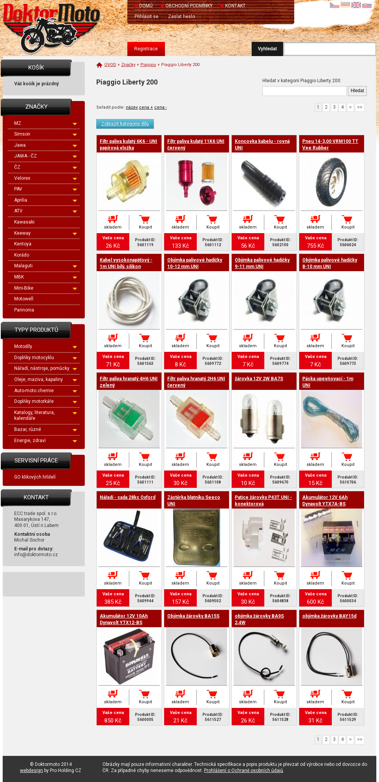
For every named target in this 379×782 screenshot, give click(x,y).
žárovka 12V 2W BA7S (259, 378)
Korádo (21, 255)
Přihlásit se (146, 16)
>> (360, 107)
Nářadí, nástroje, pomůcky (45, 368)
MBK (45, 277)
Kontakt (235, 5)
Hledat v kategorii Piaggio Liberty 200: (301, 80)
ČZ (45, 167)
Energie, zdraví (45, 440)
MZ (45, 123)
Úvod (110, 64)
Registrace (146, 48)
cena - (160, 107)
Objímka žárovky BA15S (193, 616)
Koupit (145, 227)
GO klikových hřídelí (35, 477)
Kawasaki (24, 222)
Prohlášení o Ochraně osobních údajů (243, 770)
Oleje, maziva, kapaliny (45, 379)
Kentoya (22, 244)
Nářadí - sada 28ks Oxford (127, 497)
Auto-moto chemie (45, 390)
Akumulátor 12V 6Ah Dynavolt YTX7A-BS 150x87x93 (325, 504)
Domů (146, 5)
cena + (146, 107)
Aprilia (45, 200)
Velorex (45, 178)
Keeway (45, 233)
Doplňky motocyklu (45, 357)
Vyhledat (267, 48)
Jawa (45, 145)
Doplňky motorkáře (45, 401)
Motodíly (45, 346)
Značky (128, 64)
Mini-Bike (45, 288)
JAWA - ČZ (45, 156)
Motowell (23, 299)
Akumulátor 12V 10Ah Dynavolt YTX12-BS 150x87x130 (124, 622)
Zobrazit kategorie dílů (125, 123)
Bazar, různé (45, 429)
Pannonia (24, 310)
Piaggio (148, 64)
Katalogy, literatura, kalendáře (45, 415)
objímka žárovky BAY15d (329, 616)
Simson (45, 134)
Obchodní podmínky (189, 5)
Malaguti (45, 265)
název (132, 107)
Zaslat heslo (181, 16)
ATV (45, 211)
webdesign (31, 770)
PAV (45, 189)
